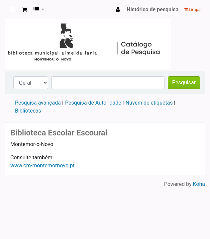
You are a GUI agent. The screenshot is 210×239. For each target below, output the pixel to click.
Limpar (193, 9)
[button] (24, 9)
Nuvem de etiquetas (149, 103)
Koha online (12, 9)
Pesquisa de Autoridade (93, 103)
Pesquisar (184, 82)
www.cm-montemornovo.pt (42, 165)
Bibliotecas (28, 111)
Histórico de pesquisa (152, 9)
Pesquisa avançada (38, 103)
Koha (199, 184)
